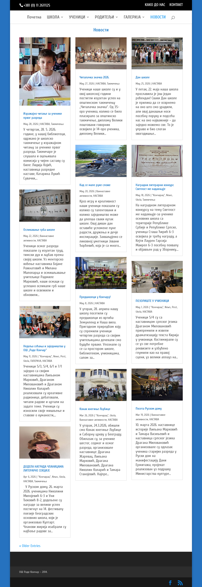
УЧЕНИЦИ (77, 17)
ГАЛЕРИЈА (132, 17)
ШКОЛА (53, 17)
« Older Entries (29, 546)
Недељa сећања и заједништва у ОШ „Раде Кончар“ (44, 348)
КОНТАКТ (176, 5)
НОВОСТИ (158, 17)
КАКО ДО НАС (155, 5)
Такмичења (57, 124)
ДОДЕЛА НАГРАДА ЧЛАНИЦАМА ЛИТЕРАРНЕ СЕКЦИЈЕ (43, 468)
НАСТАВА (45, 124)
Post (63, 356)
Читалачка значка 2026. (94, 77)
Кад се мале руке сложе (94, 185)
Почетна (34, 17)
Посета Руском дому (149, 408)
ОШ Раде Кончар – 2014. (33, 572)
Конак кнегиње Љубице (94, 409)
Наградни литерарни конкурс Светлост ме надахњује (155, 187)
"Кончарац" (45, 356)
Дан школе (143, 77)
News (56, 356)
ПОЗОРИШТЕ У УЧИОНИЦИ (152, 301)
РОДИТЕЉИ (104, 17)
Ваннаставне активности (93, 419)
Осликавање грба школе (39, 230)
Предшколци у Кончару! (95, 297)
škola (26, 361)
